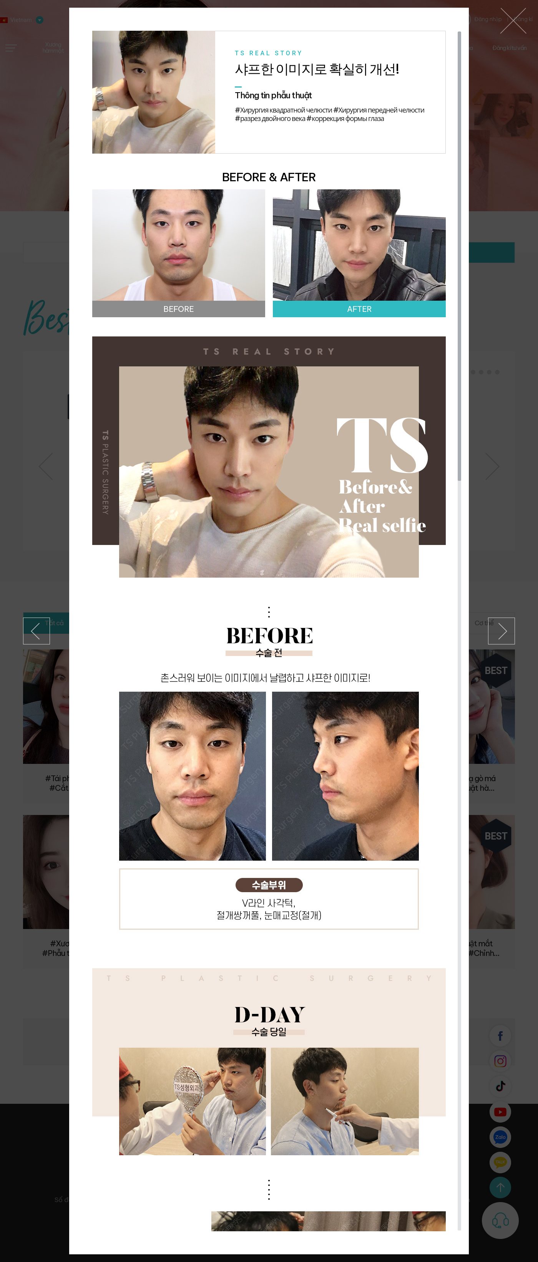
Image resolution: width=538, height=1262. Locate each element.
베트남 (513, 21)
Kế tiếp (501, 631)
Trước (36, 631)
